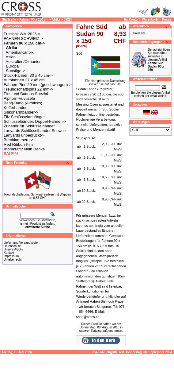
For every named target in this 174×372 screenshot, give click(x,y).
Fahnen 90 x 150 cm (33, 19)
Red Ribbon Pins (19, 144)
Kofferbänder (15, 107)
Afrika (56, 19)
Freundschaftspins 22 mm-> (28, 89)
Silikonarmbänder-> (21, 112)
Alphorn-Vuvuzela (19, 98)
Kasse (166, 19)
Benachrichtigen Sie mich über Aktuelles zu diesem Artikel (159, 60)
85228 (68, 19)
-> (24, 43)
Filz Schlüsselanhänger (24, 116)
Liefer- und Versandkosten (22, 242)
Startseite (9, 19)
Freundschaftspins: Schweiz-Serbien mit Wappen (37, 194)
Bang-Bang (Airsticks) (23, 103)
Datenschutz (12, 246)
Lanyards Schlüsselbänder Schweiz (35, 130)
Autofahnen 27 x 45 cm (24, 80)
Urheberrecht (12, 259)
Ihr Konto (131, 19)
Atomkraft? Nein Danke (24, 149)
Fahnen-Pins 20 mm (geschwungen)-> (37, 84)
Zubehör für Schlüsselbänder (29, 126)
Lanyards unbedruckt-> (24, 135)
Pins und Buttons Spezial (26, 93)
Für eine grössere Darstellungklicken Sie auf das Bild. (105, 81)
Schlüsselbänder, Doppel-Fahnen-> (35, 121)
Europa (12, 66)
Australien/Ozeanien (24, 61)
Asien (11, 57)
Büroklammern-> (18, 140)
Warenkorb (150, 19)
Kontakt (9, 252)
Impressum (11, 256)
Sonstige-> (15, 70)
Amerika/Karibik (20, 52)
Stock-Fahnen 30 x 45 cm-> (28, 75)
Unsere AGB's (13, 249)
